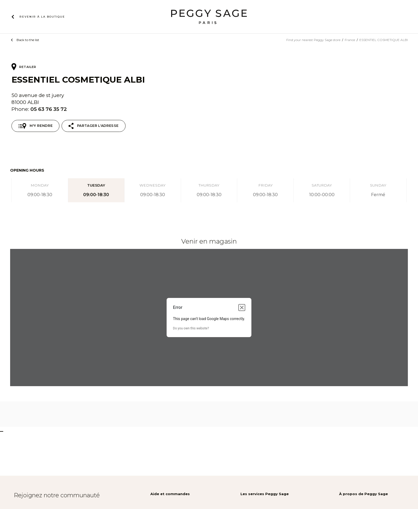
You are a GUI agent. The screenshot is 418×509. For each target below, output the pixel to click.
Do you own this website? (191, 328)
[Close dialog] (242, 307)
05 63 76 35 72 (48, 109)
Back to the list (28, 40)
